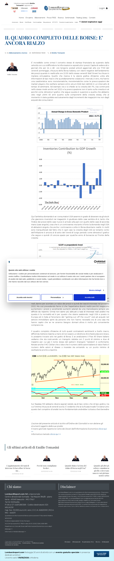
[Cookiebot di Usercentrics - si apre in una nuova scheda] (95, 262)
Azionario (15, 22)
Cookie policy (26, 543)
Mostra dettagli (95, 290)
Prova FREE (51, 18)
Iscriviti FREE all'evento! (101, 554)
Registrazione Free (88, 542)
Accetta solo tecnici (24, 297)
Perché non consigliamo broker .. (47, 467)
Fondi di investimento (66, 22)
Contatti (92, 18)
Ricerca (61, 18)
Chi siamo (29, 18)
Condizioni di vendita (11, 545)
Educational (47, 22)
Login (103, 8)
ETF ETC (55, 22)
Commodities (37, 22)
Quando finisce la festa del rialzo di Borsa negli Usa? (75, 467)
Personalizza (57, 297)
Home (21, 18)
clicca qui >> (55, 434)
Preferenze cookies (38, 543)
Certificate (28, 22)
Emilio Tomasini (58, 53)
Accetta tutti (89, 297)
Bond (21, 22)
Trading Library (81, 18)
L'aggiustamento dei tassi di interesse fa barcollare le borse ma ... (17, 468)
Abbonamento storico (18, 53)
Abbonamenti (40, 18)
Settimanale (70, 18)
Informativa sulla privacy (13, 543)
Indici (76, 22)
